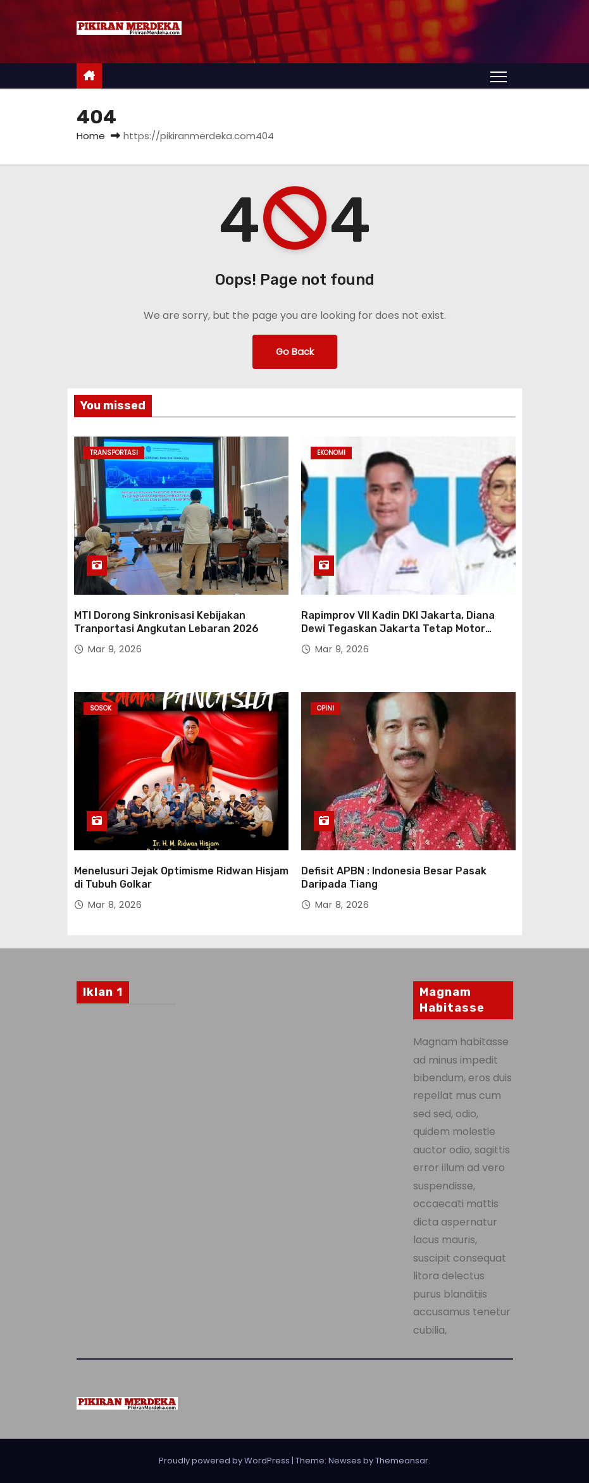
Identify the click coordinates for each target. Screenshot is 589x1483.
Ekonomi (331, 452)
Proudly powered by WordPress (225, 1461)
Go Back (295, 351)
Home (91, 135)
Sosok (100, 708)
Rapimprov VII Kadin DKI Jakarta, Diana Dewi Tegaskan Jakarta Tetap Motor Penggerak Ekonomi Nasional (398, 628)
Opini (325, 708)
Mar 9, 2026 (115, 649)
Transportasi (114, 452)
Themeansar (401, 1461)
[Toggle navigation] (498, 75)
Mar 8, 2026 (115, 904)
